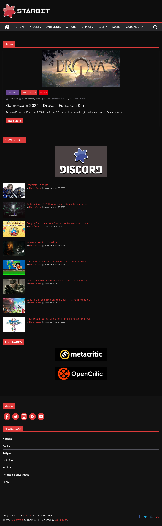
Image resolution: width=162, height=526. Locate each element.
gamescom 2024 (29, 92)
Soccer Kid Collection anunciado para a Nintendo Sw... (57, 261)
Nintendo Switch (77, 98)
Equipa (102, 26)
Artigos (71, 26)
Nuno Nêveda (35, 188)
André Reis (34, 226)
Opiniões (87, 26)
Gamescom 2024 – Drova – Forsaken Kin (45, 105)
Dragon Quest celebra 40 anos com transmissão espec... (59, 223)
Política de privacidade (16, 474)
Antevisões (53, 26)
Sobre (116, 26)
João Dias (13, 98)
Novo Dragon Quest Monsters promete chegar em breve (59, 318)
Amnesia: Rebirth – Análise (42, 242)
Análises (35, 26)
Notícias (19, 26)
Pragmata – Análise (37, 185)
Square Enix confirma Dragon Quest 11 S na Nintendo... (58, 299)
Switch (43, 92)
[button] (141, 27)
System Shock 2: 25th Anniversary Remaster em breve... (58, 204)
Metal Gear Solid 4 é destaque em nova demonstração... (58, 280)
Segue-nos (132, 26)
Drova (47, 98)
